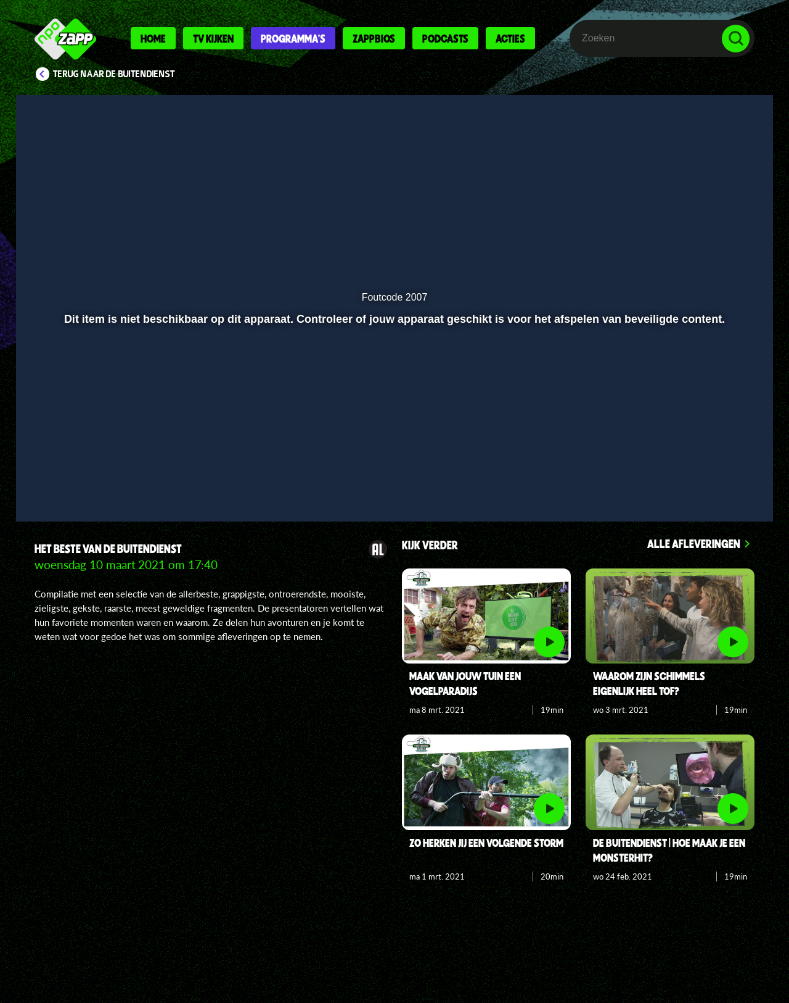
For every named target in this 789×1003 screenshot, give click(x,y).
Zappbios (374, 38)
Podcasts (445, 38)
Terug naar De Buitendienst (114, 74)
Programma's (293, 38)
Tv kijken (213, 38)
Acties (510, 38)
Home (153, 38)
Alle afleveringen (693, 543)
